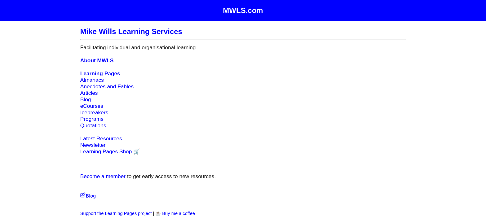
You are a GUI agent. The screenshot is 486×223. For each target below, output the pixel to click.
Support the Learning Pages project (116, 213)
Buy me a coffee (178, 213)
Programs (92, 119)
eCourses (91, 106)
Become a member (103, 176)
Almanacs (92, 80)
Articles (89, 93)
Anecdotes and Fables (107, 86)
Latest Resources (101, 138)
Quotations (93, 125)
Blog (85, 99)
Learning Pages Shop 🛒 (110, 151)
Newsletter (93, 145)
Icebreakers (94, 112)
